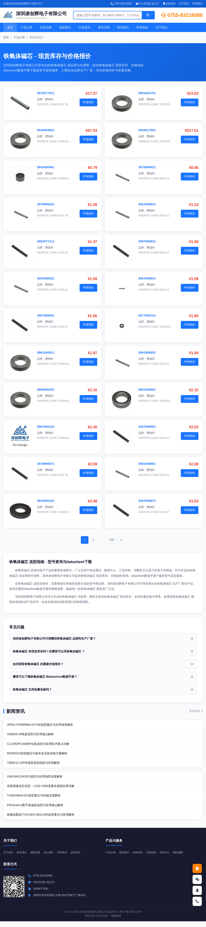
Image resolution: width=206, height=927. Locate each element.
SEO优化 (103, 921)
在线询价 (169, 3)
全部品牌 (153, 858)
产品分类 (26, 27)
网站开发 (90, 921)
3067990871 (147, 500)
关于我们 (184, 3)
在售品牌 (46, 27)
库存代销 (104, 27)
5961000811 (45, 352)
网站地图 (182, 858)
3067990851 (147, 426)
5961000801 (147, 389)
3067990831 (147, 241)
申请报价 (142, 27)
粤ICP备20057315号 (130, 917)
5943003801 (45, 130)
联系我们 (198, 3)
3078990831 (45, 204)
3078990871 (45, 463)
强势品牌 (37, 858)
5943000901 (45, 167)
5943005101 (45, 500)
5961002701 (147, 93)
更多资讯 (196, 711)
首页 (10, 27)
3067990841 (45, 315)
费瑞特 (49, 99)
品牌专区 (80, 858)
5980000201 (45, 389)
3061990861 (147, 463)
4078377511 (45, 93)
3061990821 (45, 278)
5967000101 (45, 426)
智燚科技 (116, 921)
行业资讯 (84, 27)
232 (112, 539)
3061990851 (147, 352)
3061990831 (147, 204)
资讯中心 (168, 858)
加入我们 (51, 858)
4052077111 (45, 241)
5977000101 (147, 315)
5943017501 (147, 130)
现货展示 (65, 27)
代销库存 (65, 858)
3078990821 (147, 167)
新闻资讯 (15, 711)
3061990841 (147, 278)
